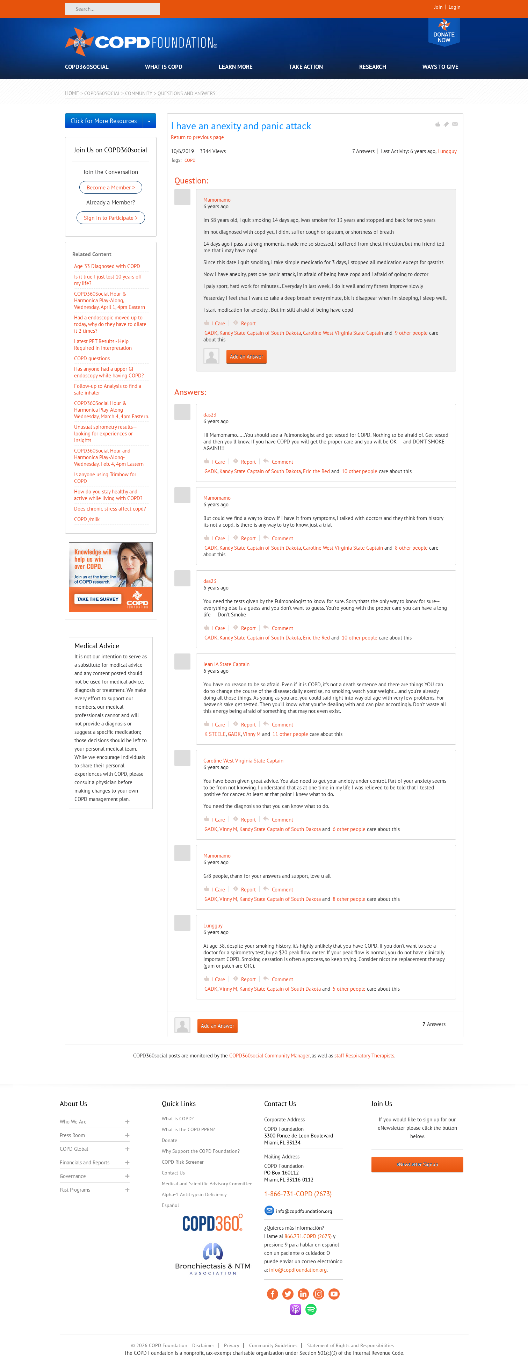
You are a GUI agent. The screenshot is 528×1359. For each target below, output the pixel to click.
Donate (444, 32)
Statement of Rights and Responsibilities (350, 1345)
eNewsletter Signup (417, 1164)
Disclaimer (203, 1345)
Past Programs (75, 1189)
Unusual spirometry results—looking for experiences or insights (105, 433)
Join (438, 7)
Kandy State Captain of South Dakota (260, 333)
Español (170, 1205)
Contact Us (173, 1173)
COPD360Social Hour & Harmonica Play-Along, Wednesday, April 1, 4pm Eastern (109, 300)
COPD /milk (87, 519)
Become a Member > (111, 187)
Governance (73, 1176)
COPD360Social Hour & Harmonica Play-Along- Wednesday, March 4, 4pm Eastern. (111, 410)
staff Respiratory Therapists (364, 1055)
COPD (190, 160)
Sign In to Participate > (111, 217)
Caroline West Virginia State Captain (343, 333)
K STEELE (215, 734)
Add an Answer (246, 356)
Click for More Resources (104, 121)
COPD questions (92, 358)
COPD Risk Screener (183, 1162)
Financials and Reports (84, 1162)
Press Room (72, 1135)
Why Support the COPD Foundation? (201, 1151)
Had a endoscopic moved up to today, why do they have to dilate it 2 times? (110, 324)
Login (455, 7)
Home (72, 93)
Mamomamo (217, 199)
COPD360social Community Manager (269, 1055)
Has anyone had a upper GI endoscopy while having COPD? (109, 372)
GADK (210, 333)
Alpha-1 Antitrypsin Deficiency (194, 1194)
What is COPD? (178, 1118)
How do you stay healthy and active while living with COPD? (108, 494)
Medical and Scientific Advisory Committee (207, 1183)
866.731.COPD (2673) (308, 1236)
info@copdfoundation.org (298, 1269)
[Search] (112, 9)
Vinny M (252, 734)
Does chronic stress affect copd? (110, 508)
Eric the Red (316, 471)
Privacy (231, 1345)
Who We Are (73, 1121)
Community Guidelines (273, 1345)
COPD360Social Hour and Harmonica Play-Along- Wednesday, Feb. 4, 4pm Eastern (109, 457)
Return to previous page (197, 137)
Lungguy (447, 151)
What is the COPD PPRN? (188, 1129)
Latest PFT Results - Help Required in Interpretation (103, 344)
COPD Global (74, 1148)
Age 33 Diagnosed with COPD (107, 266)
